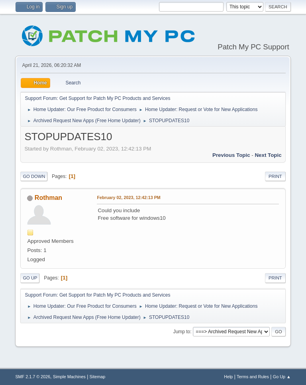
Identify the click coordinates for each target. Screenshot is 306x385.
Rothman (48, 197)
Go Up (30, 278)
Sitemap (98, 376)
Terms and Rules (253, 376)
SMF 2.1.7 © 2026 (32, 376)
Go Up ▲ (282, 376)
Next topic (268, 155)
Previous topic (231, 155)
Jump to (181, 331)
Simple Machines (69, 376)
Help (228, 376)
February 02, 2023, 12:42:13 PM (128, 197)
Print (275, 176)
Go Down (34, 176)
